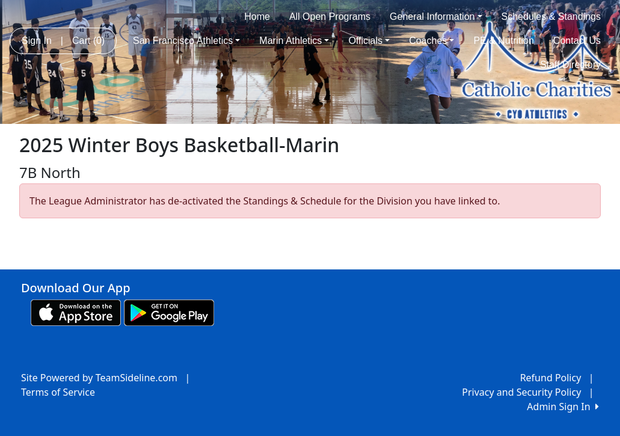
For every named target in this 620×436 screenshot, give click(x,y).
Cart (88, 40)
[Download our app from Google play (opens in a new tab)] (169, 311)
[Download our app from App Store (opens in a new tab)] (76, 311)
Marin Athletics (294, 40)
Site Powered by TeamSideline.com (99, 377)
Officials (369, 40)
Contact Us (577, 40)
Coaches (431, 40)
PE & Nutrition (503, 40)
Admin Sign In (563, 406)
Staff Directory (570, 65)
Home (257, 16)
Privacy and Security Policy (521, 392)
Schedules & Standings (551, 16)
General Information (436, 16)
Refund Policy (551, 377)
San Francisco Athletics (186, 40)
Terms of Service (58, 392)
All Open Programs (329, 16)
